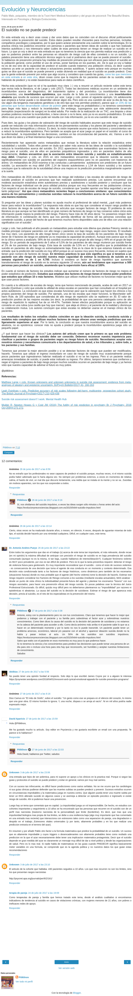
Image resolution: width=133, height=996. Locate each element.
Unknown (14, 772)
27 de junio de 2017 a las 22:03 (48, 749)
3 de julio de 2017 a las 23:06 (35, 772)
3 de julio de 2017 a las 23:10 (35, 864)
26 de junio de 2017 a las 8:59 (35, 469)
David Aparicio (17, 718)
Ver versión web (66, 968)
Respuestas (19, 494)
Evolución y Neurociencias (33, 9)
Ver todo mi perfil (24, 981)
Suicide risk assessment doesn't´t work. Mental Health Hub (34, 399)
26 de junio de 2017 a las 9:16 (47, 500)
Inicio (66, 962)
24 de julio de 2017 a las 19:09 (43, 893)
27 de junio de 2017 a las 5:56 (34, 671)
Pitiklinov (22, 500)
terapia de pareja (18, 893)
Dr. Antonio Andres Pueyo (23, 548)
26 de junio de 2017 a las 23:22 (54, 548)
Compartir (8, 452)
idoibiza (13, 671)
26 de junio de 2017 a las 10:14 (36, 526)
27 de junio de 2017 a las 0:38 (47, 610)
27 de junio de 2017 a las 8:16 (35, 693)
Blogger (77, 993)
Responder (14, 487)
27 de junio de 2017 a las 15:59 (42, 718)
